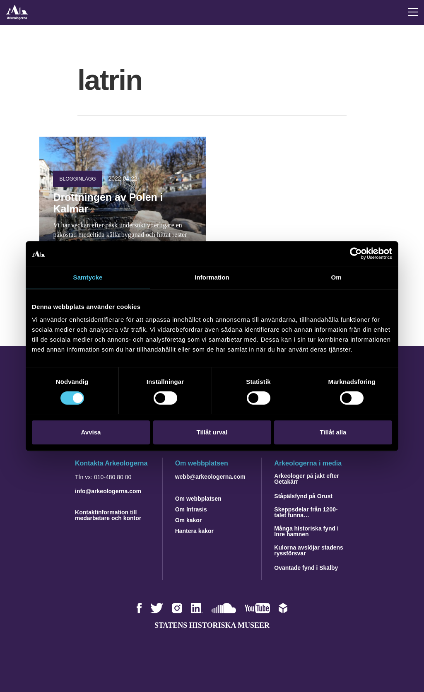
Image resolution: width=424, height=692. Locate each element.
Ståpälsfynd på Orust (303, 496)
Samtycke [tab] (88, 277)
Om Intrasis (191, 509)
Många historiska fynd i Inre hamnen (306, 531)
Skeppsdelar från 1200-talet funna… (305, 512)
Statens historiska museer (212, 625)
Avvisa (91, 432)
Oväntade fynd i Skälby (306, 568)
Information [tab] (212, 277)
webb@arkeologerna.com (210, 477)
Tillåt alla (333, 432)
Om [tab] (336, 277)
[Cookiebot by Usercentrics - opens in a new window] (356, 253)
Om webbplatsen (198, 499)
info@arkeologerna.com (108, 491)
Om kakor (188, 520)
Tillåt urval (212, 432)
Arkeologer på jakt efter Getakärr (306, 479)
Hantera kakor (194, 531)
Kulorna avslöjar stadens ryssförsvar (308, 550)
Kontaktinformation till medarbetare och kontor (108, 515)
